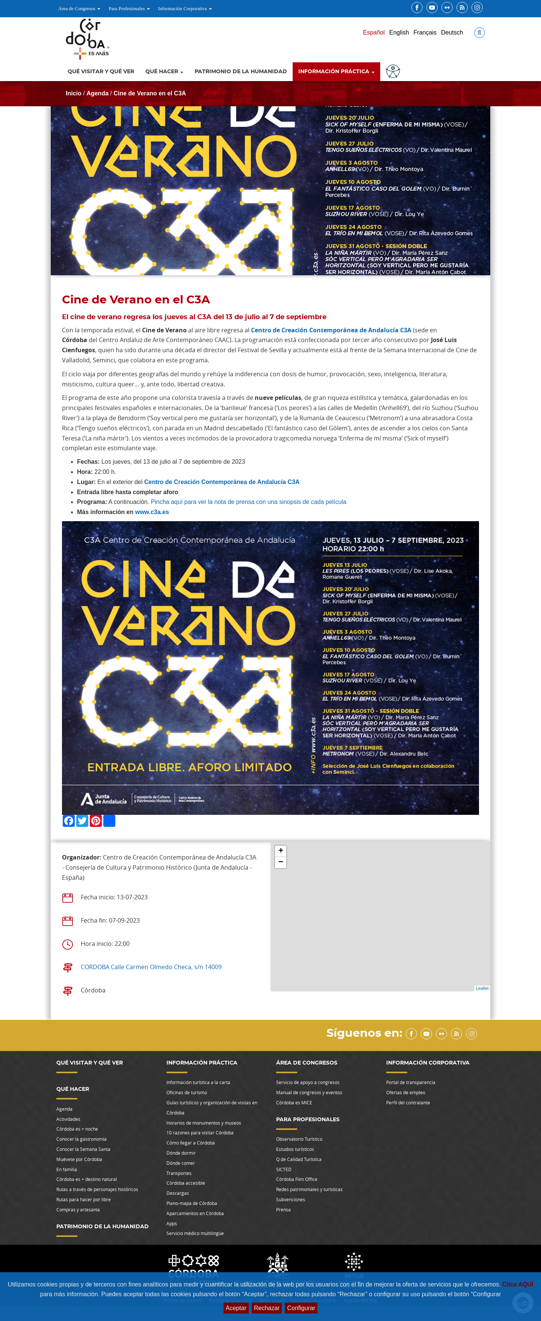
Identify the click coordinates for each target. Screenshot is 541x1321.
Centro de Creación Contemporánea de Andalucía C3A (331, 330)
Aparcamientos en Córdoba (195, 1213)
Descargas (177, 1193)
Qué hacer (164, 71)
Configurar (301, 1308)
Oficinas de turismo (186, 1092)
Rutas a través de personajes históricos (97, 1189)
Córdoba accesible (185, 1183)
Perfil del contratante (408, 1102)
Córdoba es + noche (77, 1129)
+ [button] (280, 851)
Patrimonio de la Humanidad (241, 71)
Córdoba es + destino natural (86, 1179)
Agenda (97, 93)
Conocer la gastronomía (81, 1139)
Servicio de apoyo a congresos (308, 1082)
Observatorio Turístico (299, 1139)
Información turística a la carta (198, 1082)
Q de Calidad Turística (299, 1159)
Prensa (283, 1209)
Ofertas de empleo (405, 1092)
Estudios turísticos (295, 1149)
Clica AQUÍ (517, 1284)
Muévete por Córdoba (79, 1159)
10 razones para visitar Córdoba (200, 1132)
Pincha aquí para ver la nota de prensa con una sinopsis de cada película (248, 502)
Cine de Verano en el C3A (149, 93)
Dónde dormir (181, 1153)
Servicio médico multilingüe (195, 1233)
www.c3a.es (152, 512)
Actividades (68, 1119)
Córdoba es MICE (294, 1102)
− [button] (280, 862)
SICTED (284, 1169)
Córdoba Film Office (296, 1179)
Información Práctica (336, 71)
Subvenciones (290, 1199)
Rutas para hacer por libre (83, 1199)
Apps (171, 1223)
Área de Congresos (79, 8)
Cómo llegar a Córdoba (190, 1143)
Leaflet (482, 988)
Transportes (179, 1173)
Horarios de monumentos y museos (203, 1123)
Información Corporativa (185, 8)
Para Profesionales (129, 8)
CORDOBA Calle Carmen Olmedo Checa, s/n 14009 (151, 967)
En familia (66, 1169)
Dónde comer (180, 1163)
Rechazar (267, 1308)
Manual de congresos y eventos (309, 1092)
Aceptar (236, 1308)
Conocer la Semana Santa (83, 1149)
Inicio (74, 93)
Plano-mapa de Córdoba (191, 1203)
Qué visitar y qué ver (101, 71)
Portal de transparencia (410, 1082)
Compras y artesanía (78, 1209)
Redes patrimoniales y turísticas (309, 1189)
